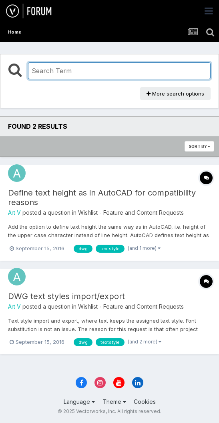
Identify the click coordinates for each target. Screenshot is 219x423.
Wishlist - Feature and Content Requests (131, 212)
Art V (14, 212)
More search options (175, 93)
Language (79, 401)
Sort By (199, 146)
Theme (114, 401)
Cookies (145, 401)
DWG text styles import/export (66, 296)
